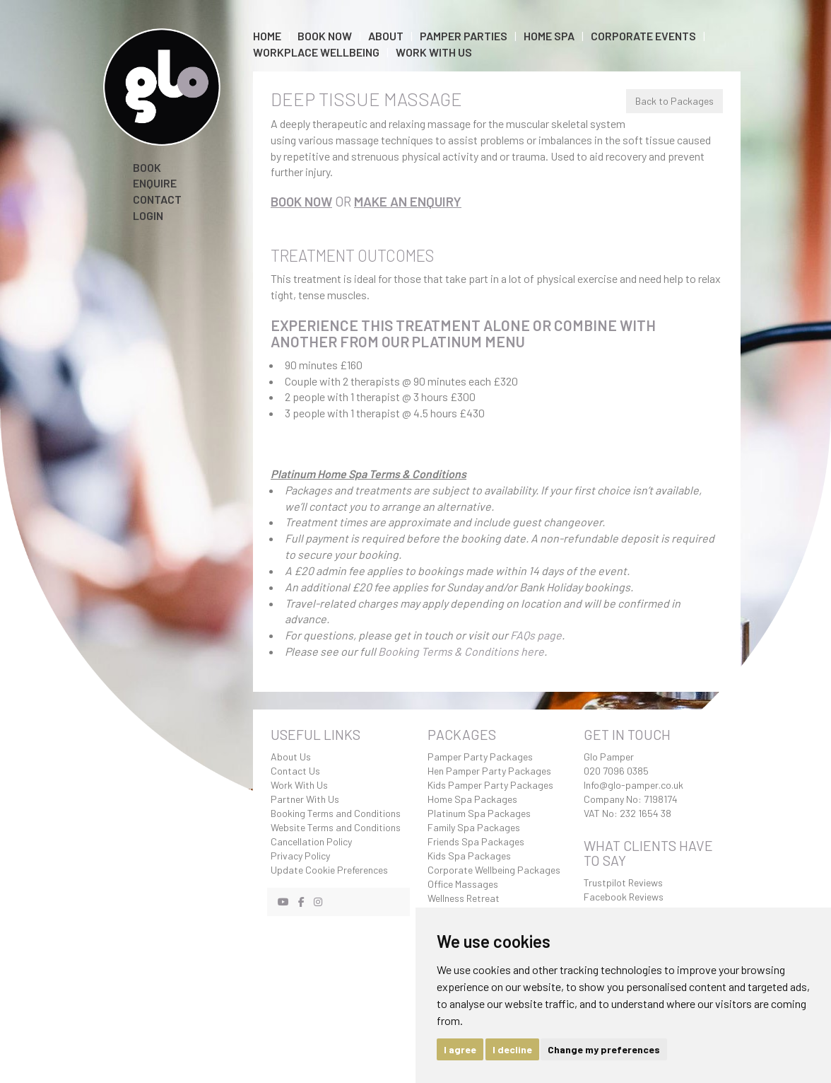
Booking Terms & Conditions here (461, 651)
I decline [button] (512, 1049)
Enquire (155, 183)
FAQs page (536, 635)
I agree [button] (460, 1049)
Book (147, 167)
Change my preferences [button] (604, 1049)
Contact (157, 199)
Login (148, 215)
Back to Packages (674, 101)
